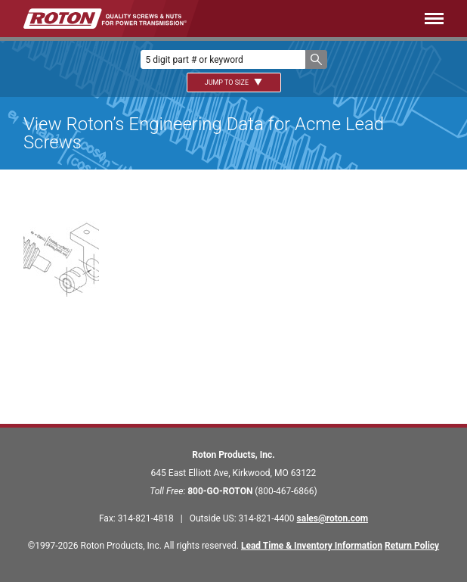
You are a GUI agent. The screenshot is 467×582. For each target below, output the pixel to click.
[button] (316, 59)
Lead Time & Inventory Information (311, 545)
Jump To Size (234, 82)
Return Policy (412, 545)
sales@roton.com (332, 518)
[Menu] (337, 18)
